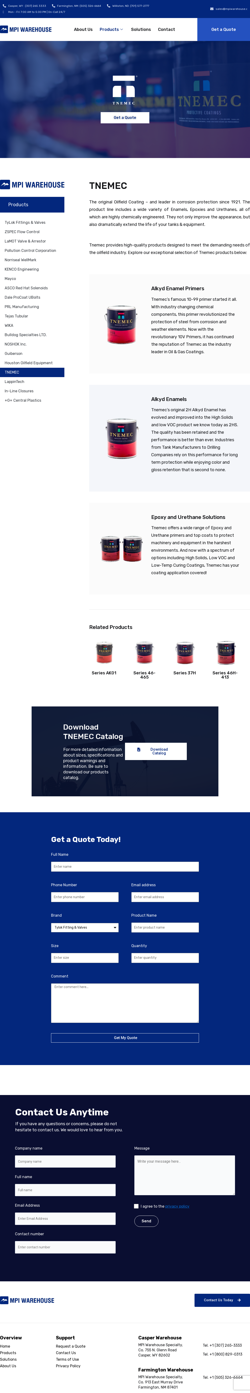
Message (184, 1185)
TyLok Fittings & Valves (25, 222)
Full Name (59, 854)
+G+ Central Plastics (23, 400)
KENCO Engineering (22, 269)
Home (5, 1346)
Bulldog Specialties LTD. (26, 335)
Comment (59, 976)
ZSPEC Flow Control (22, 232)
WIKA (9, 325)
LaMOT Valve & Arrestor (25, 241)
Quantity (139, 946)
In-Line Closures (19, 391)
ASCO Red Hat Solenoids (26, 288)
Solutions (141, 29)
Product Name (144, 915)
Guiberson (13, 353)
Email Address (65, 1214)
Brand (56, 915)
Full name (65, 1185)
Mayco (10, 278)
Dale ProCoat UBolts (22, 297)
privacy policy (177, 1206)
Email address (143, 885)
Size (55, 946)
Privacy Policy (68, 1366)
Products (112, 29)
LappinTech (14, 381)
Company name (65, 1157)
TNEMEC (12, 372)
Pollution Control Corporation (30, 250)
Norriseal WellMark (20, 260)
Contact (166, 29)
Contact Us (66, 1353)
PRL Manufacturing (22, 307)
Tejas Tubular (16, 316)
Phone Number (64, 885)
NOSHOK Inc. (16, 344)
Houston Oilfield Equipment (29, 363)
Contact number (65, 1242)
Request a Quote (70, 1346)
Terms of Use (67, 1359)
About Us (83, 29)
